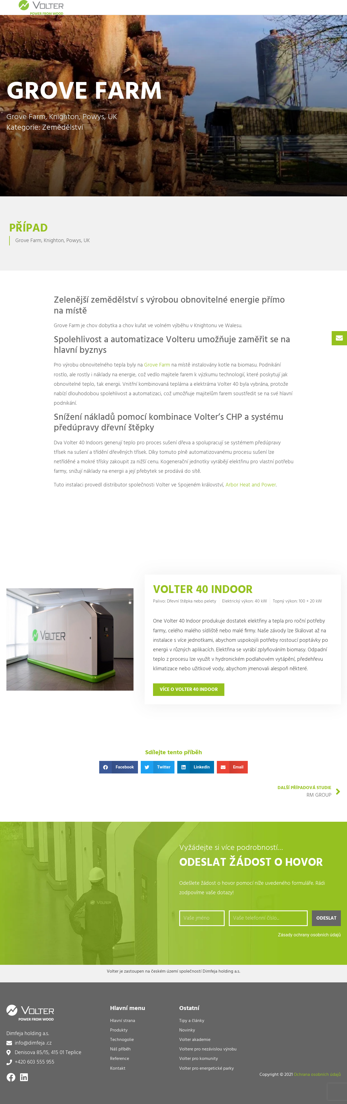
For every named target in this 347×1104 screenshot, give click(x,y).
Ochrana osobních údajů (317, 1074)
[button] (118, 767)
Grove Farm (157, 365)
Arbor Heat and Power (250, 485)
